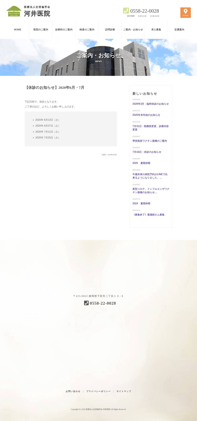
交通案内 (179, 29)
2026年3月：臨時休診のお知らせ (151, 104)
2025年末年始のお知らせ (146, 115)
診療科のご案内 (63, 29)
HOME (17, 29)
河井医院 (32, 11)
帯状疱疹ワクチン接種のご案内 (150, 141)
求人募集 (156, 29)
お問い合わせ (73, 391)
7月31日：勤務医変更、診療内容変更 (151, 128)
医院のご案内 (40, 29)
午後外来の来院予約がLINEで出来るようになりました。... (150, 176)
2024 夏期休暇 (141, 203)
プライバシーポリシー (98, 391)
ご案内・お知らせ (133, 29)
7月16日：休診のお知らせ (147, 152)
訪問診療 (110, 29)
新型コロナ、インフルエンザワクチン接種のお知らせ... (151, 191)
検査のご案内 (87, 29)
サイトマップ (124, 391)
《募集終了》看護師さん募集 (149, 214)
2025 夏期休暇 (141, 163)
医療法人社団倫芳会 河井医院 (98, 409)
